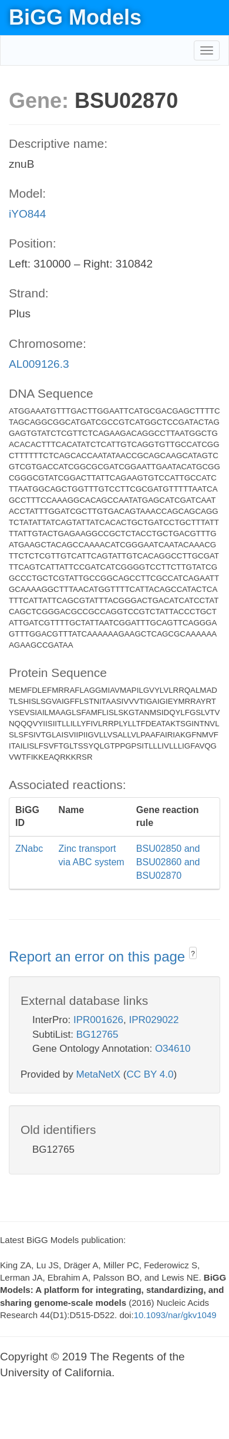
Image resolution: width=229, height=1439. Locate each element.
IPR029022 (154, 1019)
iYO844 (27, 214)
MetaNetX (98, 1074)
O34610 (173, 1048)
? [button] (193, 954)
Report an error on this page (99, 956)
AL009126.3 (39, 364)
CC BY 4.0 (149, 1074)
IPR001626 (98, 1019)
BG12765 (97, 1034)
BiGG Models (75, 17)
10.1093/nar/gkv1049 (175, 1315)
